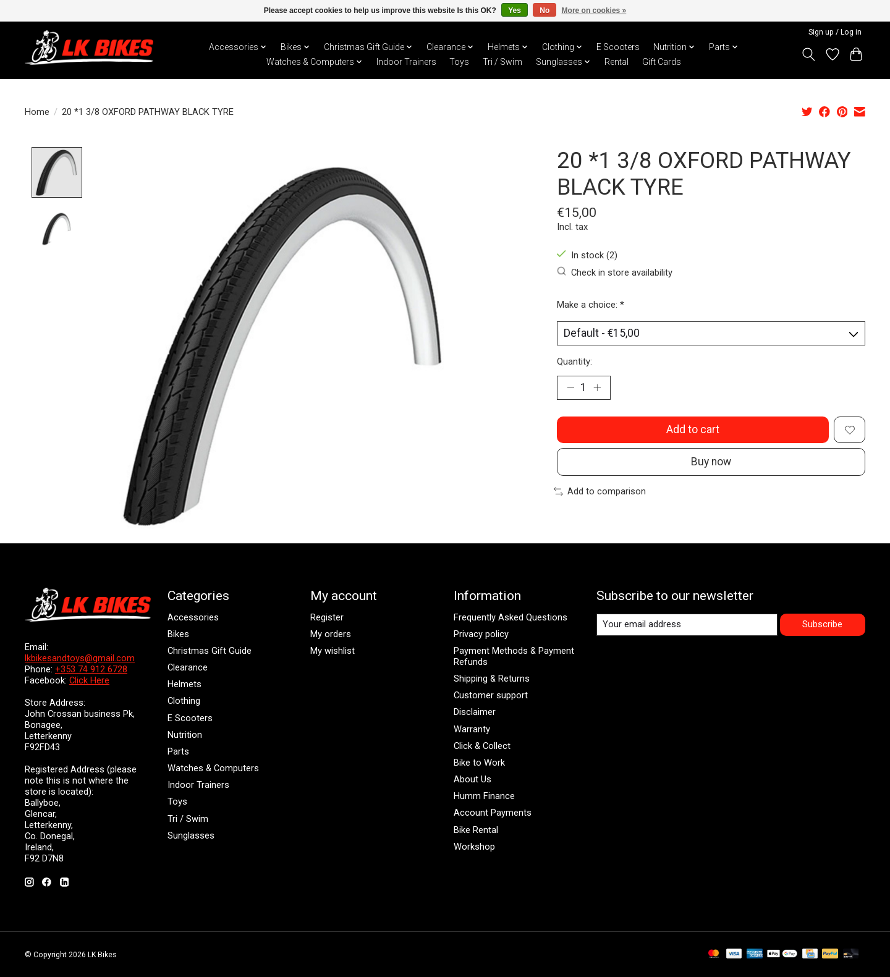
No (544, 10)
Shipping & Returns (492, 678)
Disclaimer (475, 712)
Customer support (491, 695)
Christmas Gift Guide (209, 650)
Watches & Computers (213, 768)
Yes (514, 10)
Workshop (474, 846)
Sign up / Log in (835, 32)
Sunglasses (190, 835)
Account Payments (493, 813)
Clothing (183, 701)
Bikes (178, 634)
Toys (459, 62)
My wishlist (332, 650)
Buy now (711, 463)
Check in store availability (615, 272)
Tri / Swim (502, 62)
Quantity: (574, 361)
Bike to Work (479, 762)
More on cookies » (594, 10)
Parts (178, 751)
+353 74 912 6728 (91, 669)
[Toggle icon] (809, 54)
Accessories (193, 617)
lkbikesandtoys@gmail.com (80, 658)
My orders (330, 634)
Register (327, 617)
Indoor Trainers (406, 62)
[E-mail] (686, 625)
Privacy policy (481, 634)
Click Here (89, 680)
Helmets (184, 684)
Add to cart (692, 430)
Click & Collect (482, 745)
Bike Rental (476, 829)
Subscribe (822, 624)
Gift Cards (661, 62)
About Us (472, 779)
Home (37, 111)
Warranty (472, 729)
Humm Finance (484, 795)
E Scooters (618, 47)
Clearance (187, 667)
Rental (616, 62)
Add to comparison (600, 492)
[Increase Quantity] (597, 388)
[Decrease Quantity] (570, 388)
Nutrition (184, 734)
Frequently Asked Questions (510, 617)
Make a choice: (590, 304)
